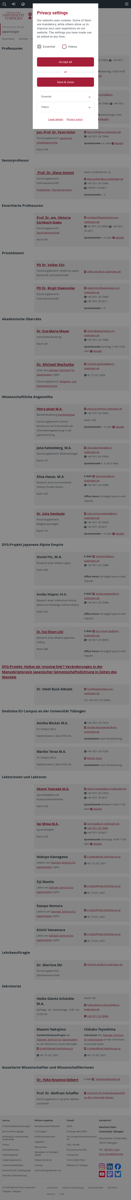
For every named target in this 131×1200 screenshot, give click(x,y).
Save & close (65, 82)
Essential (49, 46)
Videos (72, 46)
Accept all (65, 62)
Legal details (55, 119)
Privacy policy (75, 119)
